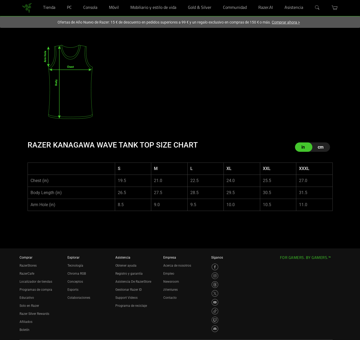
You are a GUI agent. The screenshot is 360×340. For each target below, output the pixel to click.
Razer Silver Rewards (34, 314)
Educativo (27, 298)
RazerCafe (27, 273)
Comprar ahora (286, 22)
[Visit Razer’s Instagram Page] (215, 275)
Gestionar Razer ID (128, 290)
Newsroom (171, 282)
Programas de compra (36, 290)
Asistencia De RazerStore (133, 282)
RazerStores (28, 265)
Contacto (170, 298)
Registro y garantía (129, 273)
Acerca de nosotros (177, 265)
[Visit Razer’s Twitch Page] (215, 320)
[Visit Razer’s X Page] (215, 293)
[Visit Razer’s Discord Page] (215, 329)
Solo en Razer (29, 306)
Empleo (168, 273)
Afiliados (26, 322)
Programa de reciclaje (131, 306)
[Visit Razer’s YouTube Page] (215, 302)
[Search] (317, 7)
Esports (72, 290)
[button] (335, 8)
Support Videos (126, 298)
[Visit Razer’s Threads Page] (215, 284)
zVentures (170, 290)
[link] (27, 7)
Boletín (24, 330)
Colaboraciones (78, 298)
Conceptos (75, 282)
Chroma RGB (76, 273)
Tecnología (75, 265)
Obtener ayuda (126, 265)
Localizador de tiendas (36, 282)
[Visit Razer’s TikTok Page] (215, 311)
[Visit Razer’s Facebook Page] (215, 267)
